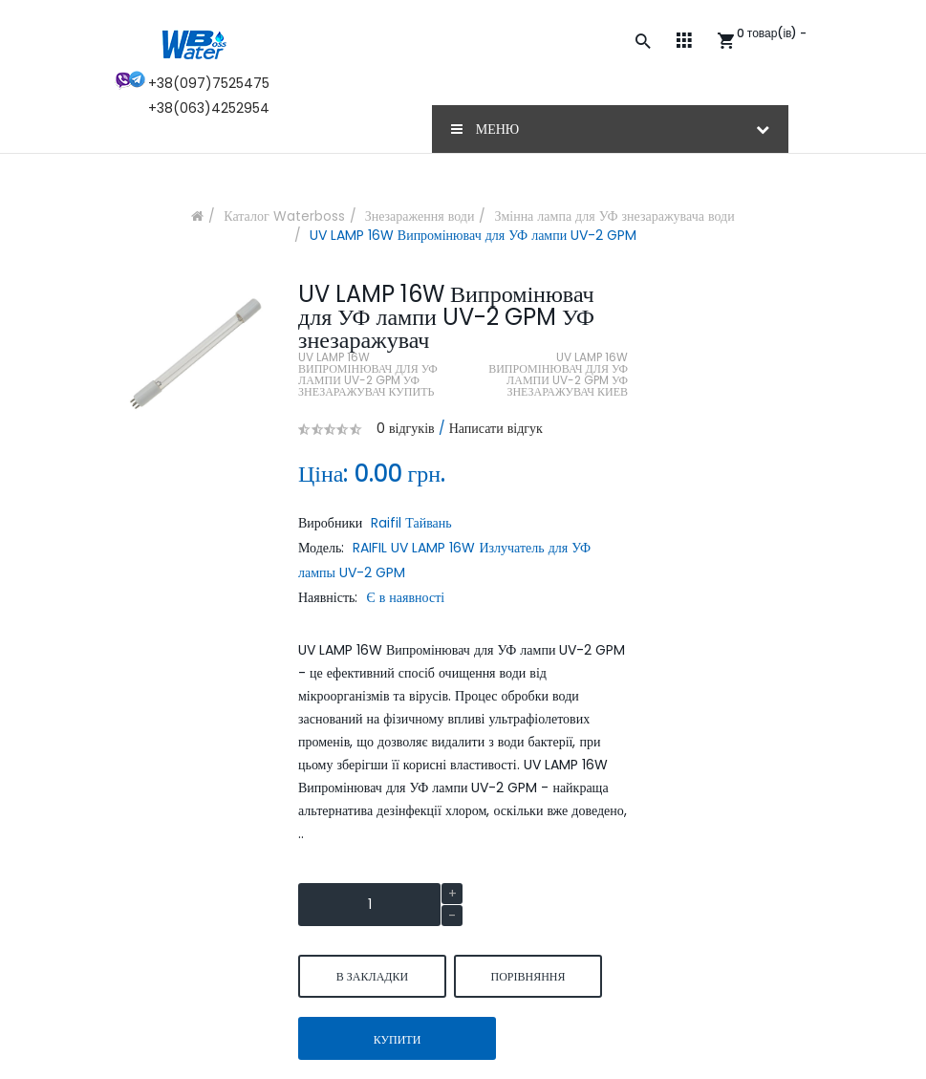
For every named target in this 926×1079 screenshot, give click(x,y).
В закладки (372, 976)
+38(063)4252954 (208, 108)
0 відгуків (406, 428)
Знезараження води (420, 216)
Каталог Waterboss (284, 216)
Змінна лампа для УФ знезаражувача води (614, 216)
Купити (397, 1039)
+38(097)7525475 (208, 83)
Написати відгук (496, 428)
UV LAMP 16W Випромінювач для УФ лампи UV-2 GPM (473, 235)
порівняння (527, 976)
